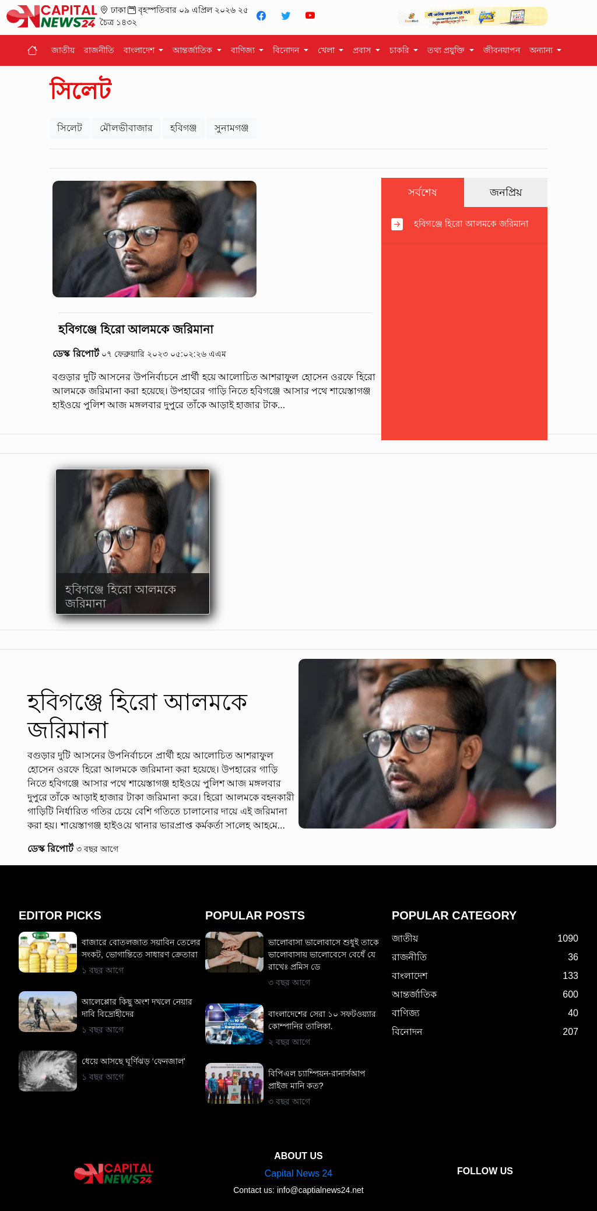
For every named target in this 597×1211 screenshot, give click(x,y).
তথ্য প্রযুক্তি (447, 50)
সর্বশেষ (422, 192)
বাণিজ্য (244, 50)
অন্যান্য (542, 50)
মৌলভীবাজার (126, 128)
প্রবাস (363, 50)
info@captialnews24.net (320, 1190)
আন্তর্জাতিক (194, 50)
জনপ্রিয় (506, 192)
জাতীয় (63, 50)
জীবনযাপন (501, 50)
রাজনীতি (99, 50)
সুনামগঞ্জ (232, 128)
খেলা (327, 50)
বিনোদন (287, 50)
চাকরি (400, 50)
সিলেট (69, 128)
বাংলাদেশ (140, 50)
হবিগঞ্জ (183, 128)
